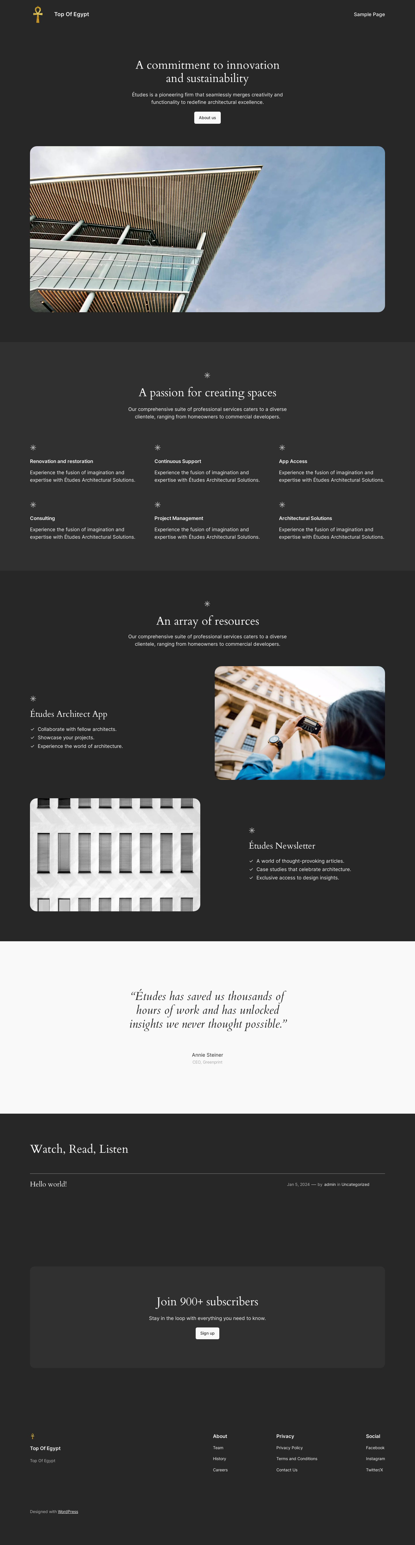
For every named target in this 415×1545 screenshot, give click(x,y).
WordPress (68, 1511)
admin (330, 1184)
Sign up (207, 1333)
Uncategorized (355, 1184)
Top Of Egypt (71, 14)
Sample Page (369, 14)
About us (207, 117)
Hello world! (48, 1184)
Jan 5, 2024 (298, 1184)
